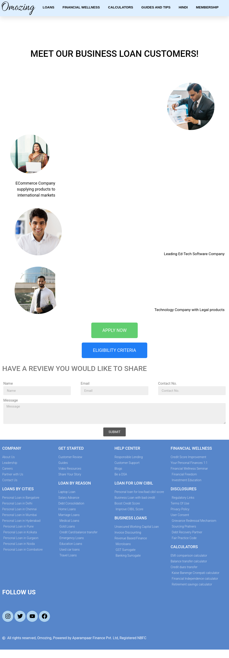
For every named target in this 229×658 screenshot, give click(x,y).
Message (10, 400)
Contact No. (167, 384)
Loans (48, 7)
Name (8, 384)
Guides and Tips (155, 7)
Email (85, 384)
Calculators (120, 7)
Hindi (183, 7)
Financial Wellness (81, 7)
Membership (207, 7)
